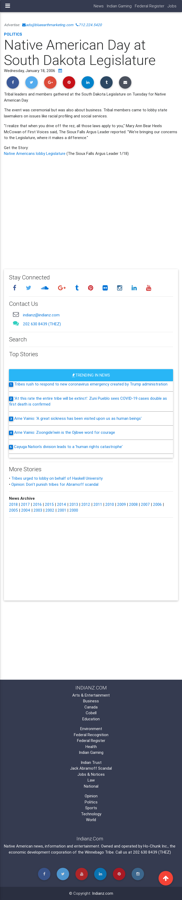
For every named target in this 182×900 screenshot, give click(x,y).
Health (91, 746)
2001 (62, 510)
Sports (91, 807)
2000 (73, 510)
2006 (157, 504)
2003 (37, 510)
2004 (25, 510)
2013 (73, 504)
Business (91, 700)
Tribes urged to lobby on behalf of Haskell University (57, 478)
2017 (25, 504)
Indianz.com (102, 893)
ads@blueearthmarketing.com (47, 24)
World (91, 819)
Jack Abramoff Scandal (91, 768)
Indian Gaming (119, 5)
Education (91, 718)
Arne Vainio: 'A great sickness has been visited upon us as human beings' (78, 418)
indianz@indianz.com (41, 314)
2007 (145, 504)
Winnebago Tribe (99, 852)
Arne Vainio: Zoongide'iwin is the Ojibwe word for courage (64, 432)
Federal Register (149, 5)
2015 (49, 504)
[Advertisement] (91, 209)
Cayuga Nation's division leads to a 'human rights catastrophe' (68, 446)
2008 (133, 504)
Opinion (91, 795)
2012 (85, 504)
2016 (37, 504)
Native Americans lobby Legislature (35, 153)
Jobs (171, 5)
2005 (13, 510)
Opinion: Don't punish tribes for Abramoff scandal (54, 484)
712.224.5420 (89, 24)
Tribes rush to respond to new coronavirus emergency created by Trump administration (90, 384)
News (99, 5)
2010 (109, 504)
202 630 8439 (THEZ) (42, 323)
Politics (13, 34)
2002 (49, 510)
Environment (91, 728)
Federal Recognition (91, 734)
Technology (91, 813)
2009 (121, 504)
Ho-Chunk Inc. (155, 846)
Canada (91, 706)
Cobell (91, 712)
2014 (61, 504)
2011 (97, 504)
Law (91, 780)
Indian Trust (91, 762)
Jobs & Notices (91, 774)
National (91, 786)
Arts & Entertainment (91, 695)
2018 (13, 504)
